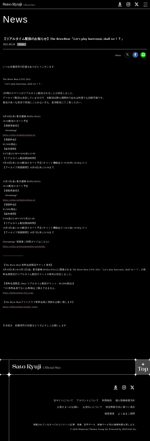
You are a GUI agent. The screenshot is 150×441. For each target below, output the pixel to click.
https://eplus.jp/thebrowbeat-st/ (19, 135)
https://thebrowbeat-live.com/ (18, 292)
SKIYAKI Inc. (129, 429)
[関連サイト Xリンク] (136, 4)
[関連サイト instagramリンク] (128, 4)
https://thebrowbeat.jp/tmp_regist (20, 306)
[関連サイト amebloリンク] (120, 4)
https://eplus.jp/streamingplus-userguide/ (24, 246)
